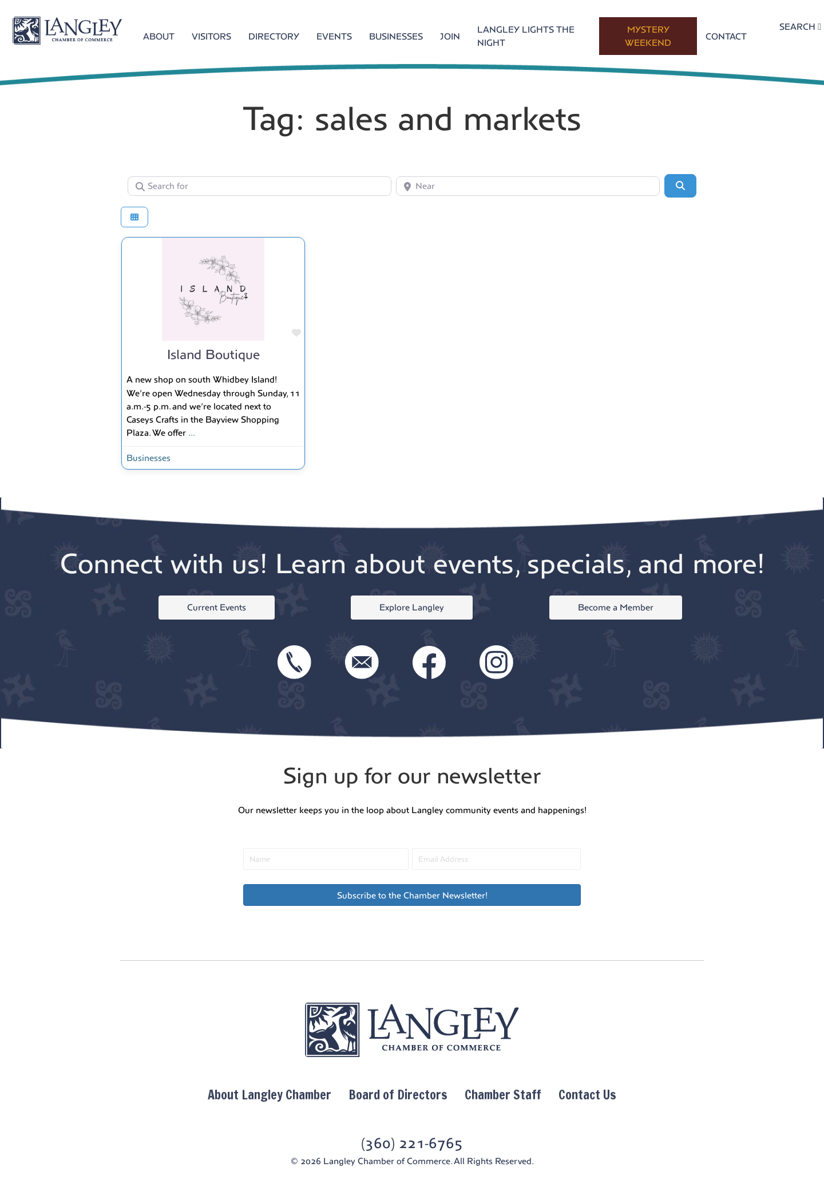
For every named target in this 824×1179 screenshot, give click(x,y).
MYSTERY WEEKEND (648, 36)
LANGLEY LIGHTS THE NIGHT (526, 36)
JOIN (450, 36)
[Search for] (259, 186)
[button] (412, 895)
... (191, 432)
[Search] (680, 185)
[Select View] (134, 217)
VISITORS (211, 36)
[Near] (528, 186)
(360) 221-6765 (412, 1143)
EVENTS (334, 36)
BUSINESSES (396, 36)
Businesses (148, 458)
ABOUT (159, 36)
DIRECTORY (273, 36)
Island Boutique (213, 354)
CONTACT (726, 36)
